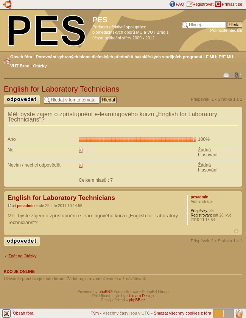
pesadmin (26, 206)
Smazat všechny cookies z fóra (182, 313)
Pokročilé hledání (226, 30)
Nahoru (236, 231)
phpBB (104, 292)
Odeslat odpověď (22, 99)
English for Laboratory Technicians (61, 89)
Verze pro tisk (226, 74)
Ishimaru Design (140, 296)
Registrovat (203, 4)
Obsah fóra (21, 57)
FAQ (180, 4)
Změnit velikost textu (236, 75)
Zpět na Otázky (22, 256)
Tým (95, 313)
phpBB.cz (137, 300)
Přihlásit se (232, 4)
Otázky (40, 66)
